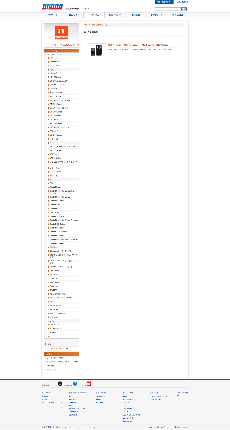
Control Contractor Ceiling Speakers (64, 220)
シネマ (50, 340)
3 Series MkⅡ (55, 329)
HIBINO (99, 400)
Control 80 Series (57, 243)
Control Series (55, 187)
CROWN (72, 403)
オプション (54, 66)
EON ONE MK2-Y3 (57, 85)
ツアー (50, 143)
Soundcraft (73, 415)
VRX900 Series (56, 135)
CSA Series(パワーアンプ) (60, 251)
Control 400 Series (57, 224)
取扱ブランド (101, 393)
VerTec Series (55, 150)
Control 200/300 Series (59, 232)
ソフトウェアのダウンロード (58, 349)
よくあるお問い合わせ (56, 358)
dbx (70, 406)
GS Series (54, 247)
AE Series (54, 302)
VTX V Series (55, 158)
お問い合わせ (155, 400)
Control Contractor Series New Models (62, 192)
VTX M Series (55, 172)
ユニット (51, 344)
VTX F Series (55, 168)
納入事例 (50, 366)
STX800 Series (56, 131)
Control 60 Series (57, 236)
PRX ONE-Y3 (55, 96)
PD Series (54, 309)
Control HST (55, 209)
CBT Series (54, 275)
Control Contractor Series (60, 197)
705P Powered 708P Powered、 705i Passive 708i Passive (138, 45)
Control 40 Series (57, 228)
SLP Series (54, 212)
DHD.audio (100, 396)
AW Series (54, 286)
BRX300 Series (56, 116)
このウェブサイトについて (71, 427)
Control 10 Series (57, 216)
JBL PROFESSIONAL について (66, 45)
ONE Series (54, 325)
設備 (49, 180)
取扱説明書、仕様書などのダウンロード (63, 362)
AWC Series (55, 282)
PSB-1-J (53, 58)
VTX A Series (55, 154)
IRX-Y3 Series (55, 77)
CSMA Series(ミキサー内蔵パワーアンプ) (64, 262)
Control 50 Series (57, 201)
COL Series (54, 271)
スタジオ (51, 321)
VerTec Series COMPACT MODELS (64, 146)
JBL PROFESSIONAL (96, 25)
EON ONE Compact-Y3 (59, 81)
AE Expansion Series (58, 294)
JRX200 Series (56, 120)
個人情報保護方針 (51, 427)
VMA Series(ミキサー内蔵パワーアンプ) (63, 256)
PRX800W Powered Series (60, 100)
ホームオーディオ (55, 54)
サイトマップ (90, 427)
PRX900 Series (56, 104)
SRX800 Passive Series (59, 127)
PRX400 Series (56, 123)
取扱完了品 (51, 370)
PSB (52, 183)
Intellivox (53, 278)
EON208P (54, 89)
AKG (70, 396)
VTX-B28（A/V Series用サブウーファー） (64, 163)
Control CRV (55, 205)
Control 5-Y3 (55, 62)
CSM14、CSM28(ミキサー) (61, 267)
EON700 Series (56, 93)
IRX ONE (53, 73)
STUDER (99, 403)
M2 (51, 336)
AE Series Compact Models (61, 298)
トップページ (47, 393)
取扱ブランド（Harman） (79, 393)
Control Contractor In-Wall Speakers (64, 239)
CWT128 (53, 290)
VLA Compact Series (58, 313)
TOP (85, 25)
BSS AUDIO (73, 400)
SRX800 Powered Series (60, 108)
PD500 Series (55, 305)
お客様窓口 (154, 393)
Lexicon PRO (74, 412)
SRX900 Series (56, 112)
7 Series (53, 332)
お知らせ (45, 396)
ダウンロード (128, 393)
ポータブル (52, 70)
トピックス (46, 400)
